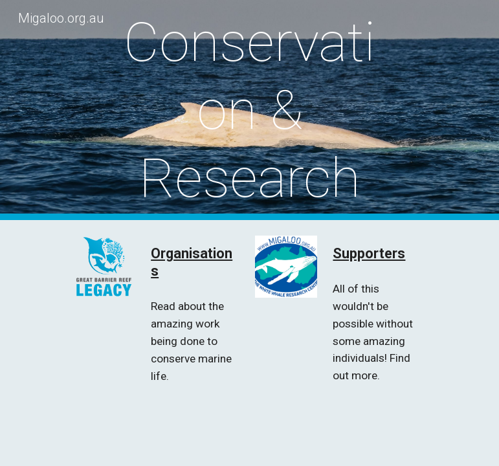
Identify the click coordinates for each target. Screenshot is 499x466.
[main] (249, 110)
